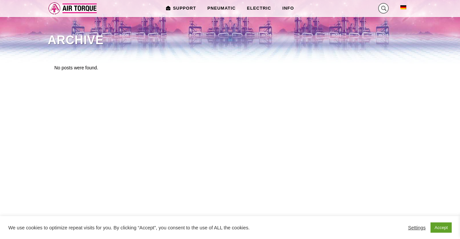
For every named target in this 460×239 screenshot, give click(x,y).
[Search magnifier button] (383, 8)
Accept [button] (441, 227)
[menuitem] (403, 7)
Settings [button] (417, 227)
